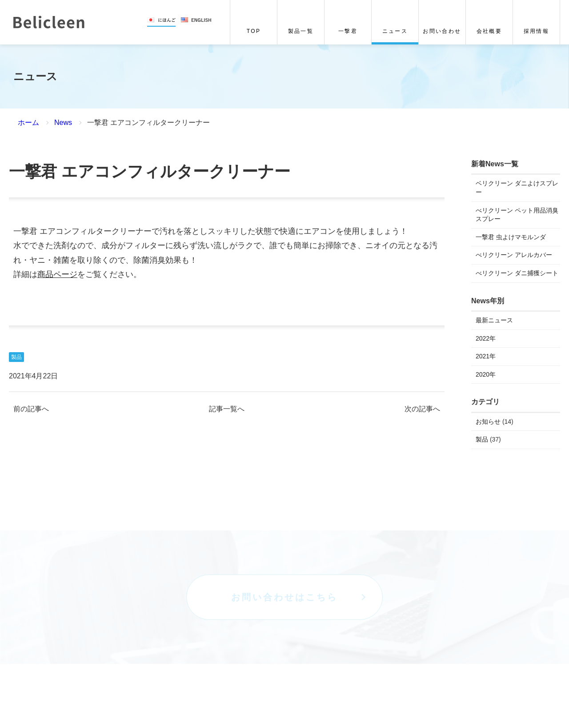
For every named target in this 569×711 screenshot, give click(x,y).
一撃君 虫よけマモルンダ (511, 237)
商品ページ (57, 274)
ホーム (28, 122)
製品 (16, 357)
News (63, 122)
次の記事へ (422, 409)
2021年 (486, 356)
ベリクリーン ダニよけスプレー (517, 188)
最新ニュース (494, 320)
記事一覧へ (226, 409)
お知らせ (488, 421)
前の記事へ (31, 409)
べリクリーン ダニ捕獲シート (517, 273)
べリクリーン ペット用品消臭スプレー (517, 215)
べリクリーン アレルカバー (514, 254)
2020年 (486, 374)
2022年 (486, 338)
